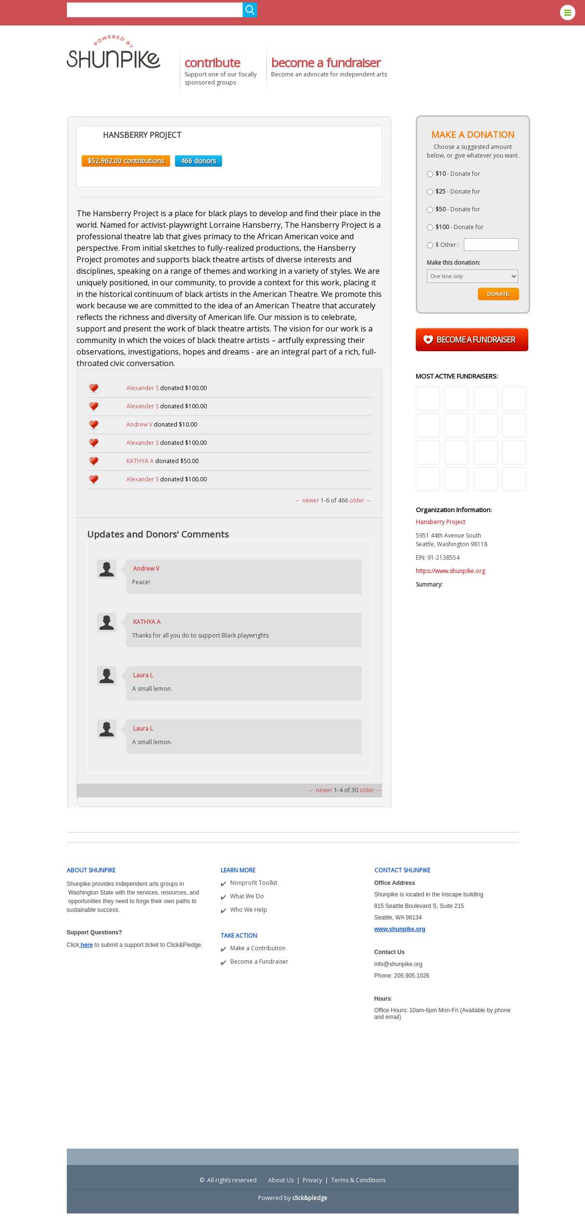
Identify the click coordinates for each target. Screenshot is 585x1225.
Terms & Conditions (358, 1180)
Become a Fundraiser (259, 961)
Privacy (312, 1180)
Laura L (143, 675)
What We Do (247, 896)
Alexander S (142, 388)
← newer (307, 500)
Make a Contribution (258, 948)
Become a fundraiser (475, 339)
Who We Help (248, 910)
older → (360, 500)
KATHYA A (140, 461)
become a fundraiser (325, 62)
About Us (281, 1180)
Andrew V (139, 424)
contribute (212, 62)
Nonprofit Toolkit (253, 883)
